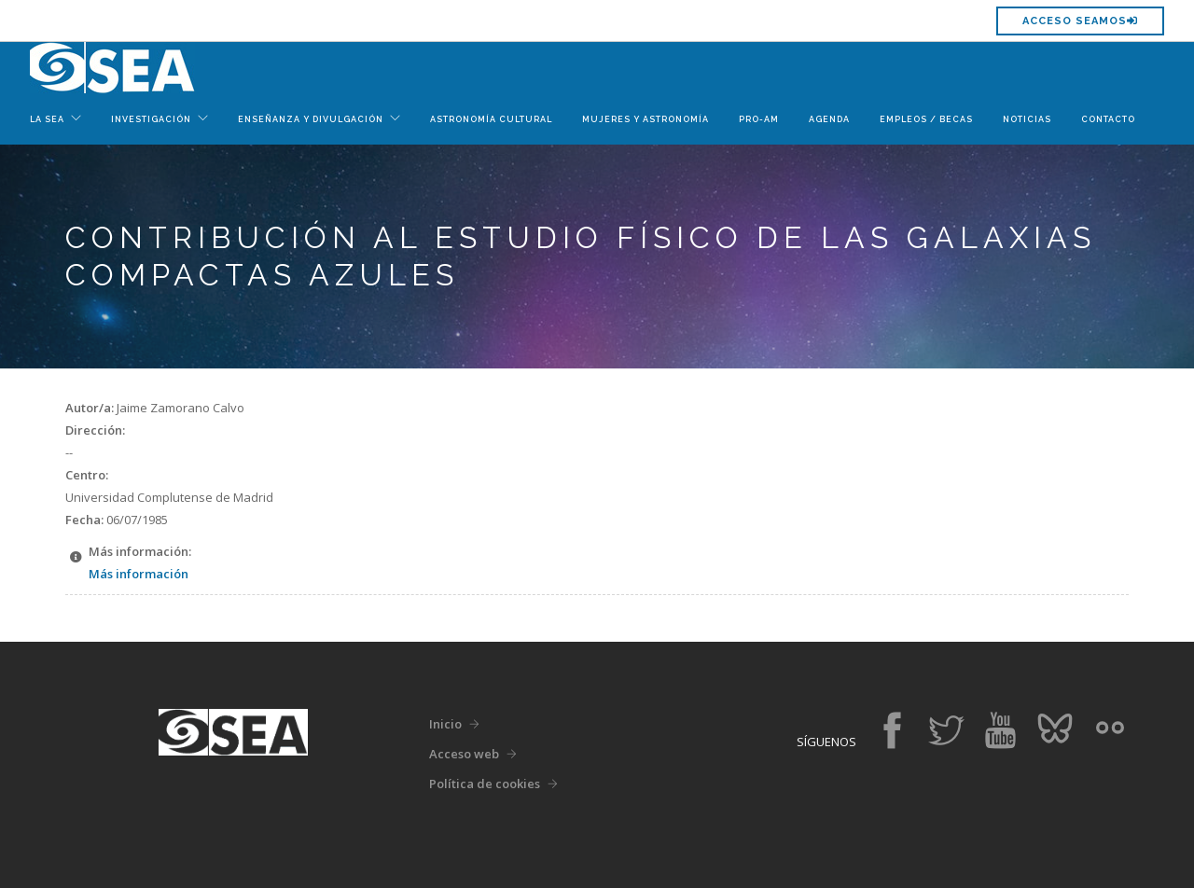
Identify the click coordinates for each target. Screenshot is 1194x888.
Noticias (1027, 119)
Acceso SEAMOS (1080, 21)
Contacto (1108, 119)
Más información (138, 573)
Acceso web (464, 753)
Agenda (829, 119)
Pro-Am (759, 119)
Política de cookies (484, 783)
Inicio (445, 723)
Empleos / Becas (926, 119)
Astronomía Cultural (491, 119)
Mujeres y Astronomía (645, 119)
